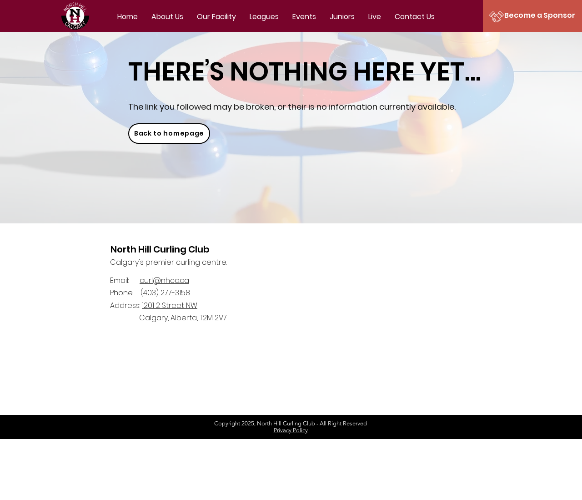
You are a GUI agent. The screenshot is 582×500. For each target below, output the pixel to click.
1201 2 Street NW (169, 305)
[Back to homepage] (169, 133)
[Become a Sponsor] (539, 15)
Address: (126, 305)
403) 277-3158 (166, 293)
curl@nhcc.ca (164, 280)
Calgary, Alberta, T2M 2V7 (183, 318)
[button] (264, 17)
